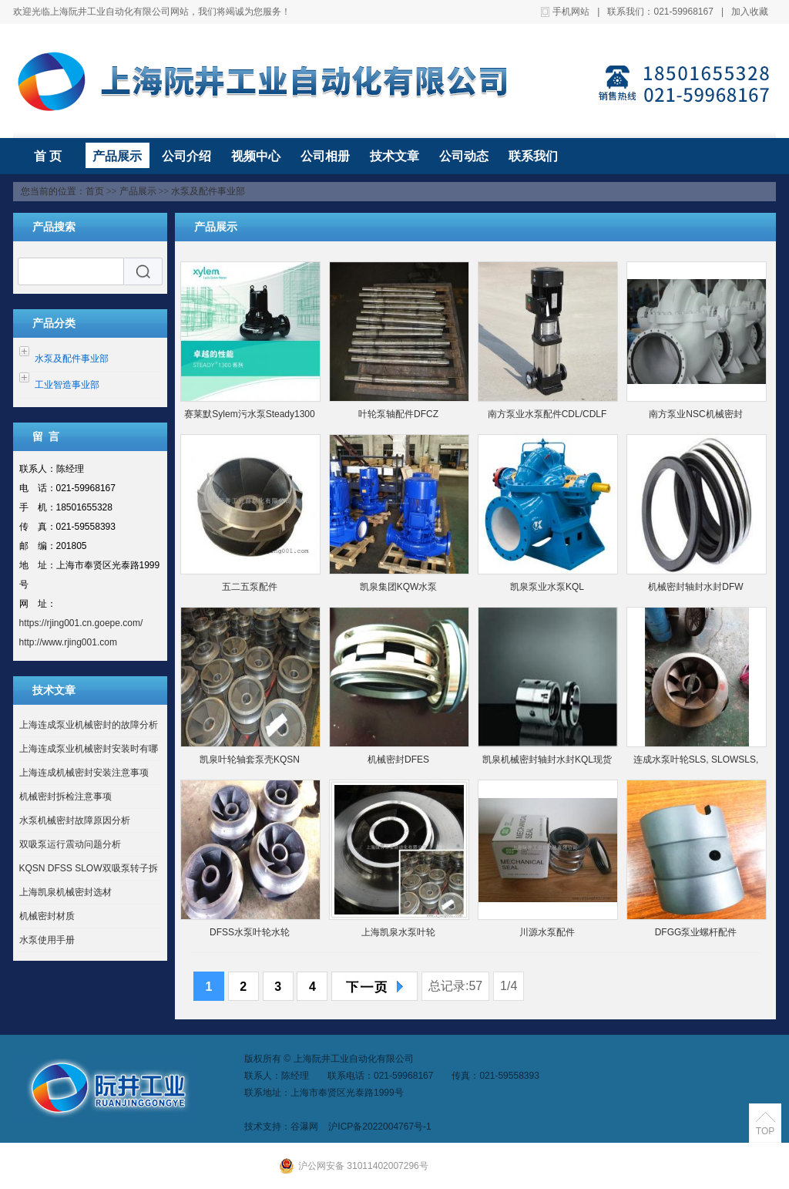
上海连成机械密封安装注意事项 (84, 772)
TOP (765, 1131)
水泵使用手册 (47, 940)
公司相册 (325, 156)
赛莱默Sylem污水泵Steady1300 (249, 414)
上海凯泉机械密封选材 (65, 892)
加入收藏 (749, 11)
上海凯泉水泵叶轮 (398, 932)
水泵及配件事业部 (208, 191)
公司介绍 (186, 156)
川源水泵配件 (547, 932)
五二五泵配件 (249, 586)
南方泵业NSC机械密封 (695, 414)
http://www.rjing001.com (68, 642)
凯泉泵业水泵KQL (547, 586)
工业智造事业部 (67, 384)
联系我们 (533, 156)
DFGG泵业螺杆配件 (696, 932)
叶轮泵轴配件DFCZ (398, 414)
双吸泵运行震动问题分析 (70, 844)
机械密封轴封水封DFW (695, 586)
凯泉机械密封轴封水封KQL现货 (547, 759)
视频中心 (255, 156)
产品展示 (117, 156)
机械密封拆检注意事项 (65, 796)
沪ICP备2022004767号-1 (379, 1126)
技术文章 (394, 156)
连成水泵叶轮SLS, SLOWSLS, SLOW (696, 763)
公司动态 (464, 156)
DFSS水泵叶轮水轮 (250, 932)
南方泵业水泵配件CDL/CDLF (547, 414)
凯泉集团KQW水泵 (399, 586)
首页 (95, 191)
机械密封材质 (47, 916)
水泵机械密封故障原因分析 (74, 820)
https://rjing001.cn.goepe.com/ (81, 623)
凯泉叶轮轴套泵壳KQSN (250, 759)
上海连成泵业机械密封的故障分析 (88, 724)
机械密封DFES (398, 759)
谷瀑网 (304, 1126)
